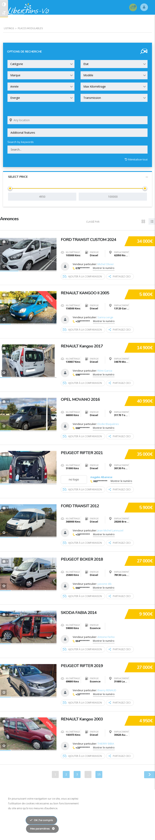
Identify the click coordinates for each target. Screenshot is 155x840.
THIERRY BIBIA (105, 742)
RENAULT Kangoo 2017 (83, 345)
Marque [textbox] (15, 75)
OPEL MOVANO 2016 (81, 398)
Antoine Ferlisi (106, 636)
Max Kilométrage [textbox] (94, 86)
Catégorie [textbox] (16, 64)
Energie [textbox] (15, 98)
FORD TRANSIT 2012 (81, 504)
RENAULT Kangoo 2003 (83, 717)
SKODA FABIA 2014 (80, 611)
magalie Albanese (101, 476)
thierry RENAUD (106, 689)
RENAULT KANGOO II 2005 (86, 292)
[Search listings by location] (77, 120)
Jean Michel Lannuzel (110, 530)
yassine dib (104, 583)
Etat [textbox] (86, 64)
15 (99, 773)
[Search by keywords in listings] (77, 150)
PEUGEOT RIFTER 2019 (83, 664)
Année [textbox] (14, 86)
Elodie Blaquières (108, 423)
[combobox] (40, 64)
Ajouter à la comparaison (82, 276)
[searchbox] (77, 133)
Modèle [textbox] (88, 75)
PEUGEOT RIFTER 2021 (83, 451)
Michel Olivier (105, 264)
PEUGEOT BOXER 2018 (83, 558)
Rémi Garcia (104, 370)
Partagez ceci (120, 276)
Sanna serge (105, 317)
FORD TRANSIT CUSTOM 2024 (90, 239)
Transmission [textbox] (92, 98)
